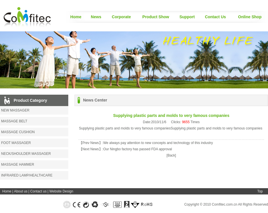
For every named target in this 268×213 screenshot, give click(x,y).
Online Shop (249, 17)
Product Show (155, 17)
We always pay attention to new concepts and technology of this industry (158, 143)
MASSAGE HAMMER (17, 165)
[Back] (171, 155)
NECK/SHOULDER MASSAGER (26, 154)
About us (20, 191)
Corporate (121, 17)
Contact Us (215, 17)
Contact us (38, 191)
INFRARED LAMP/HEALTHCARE (26, 175)
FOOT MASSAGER (16, 143)
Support (187, 17)
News (96, 17)
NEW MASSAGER (15, 110)
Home (75, 17)
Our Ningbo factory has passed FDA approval (137, 149)
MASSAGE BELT (14, 121)
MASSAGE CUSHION (18, 132)
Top (260, 191)
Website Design (61, 191)
